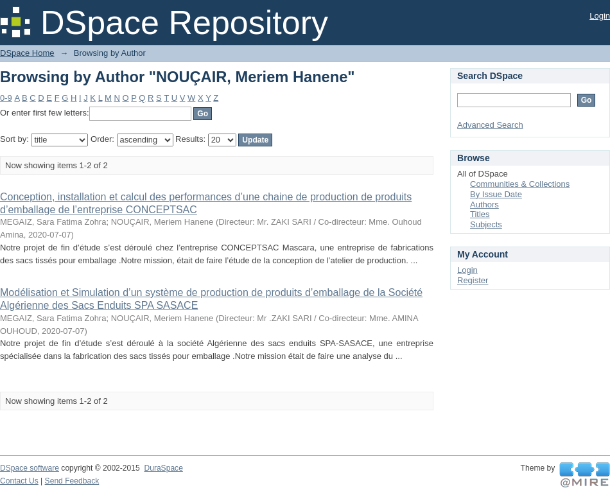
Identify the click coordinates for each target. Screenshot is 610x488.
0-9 (6, 98)
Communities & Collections (520, 184)
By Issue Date (496, 194)
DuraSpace (163, 468)
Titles (480, 214)
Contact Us (19, 480)
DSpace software (29, 468)
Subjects (486, 224)
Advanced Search (490, 125)
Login (599, 16)
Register (472, 280)
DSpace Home (27, 53)
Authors (484, 204)
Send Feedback (72, 480)
